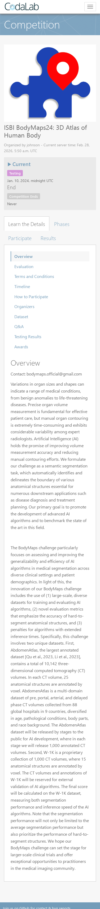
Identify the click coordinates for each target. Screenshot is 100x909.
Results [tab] (48, 237)
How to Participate (31, 296)
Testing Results (27, 336)
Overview (23, 256)
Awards (21, 346)
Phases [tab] (61, 223)
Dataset (21, 316)
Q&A (19, 326)
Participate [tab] (20, 237)
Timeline (22, 286)
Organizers (24, 306)
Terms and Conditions (34, 276)
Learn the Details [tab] (26, 223)
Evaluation (23, 266)
